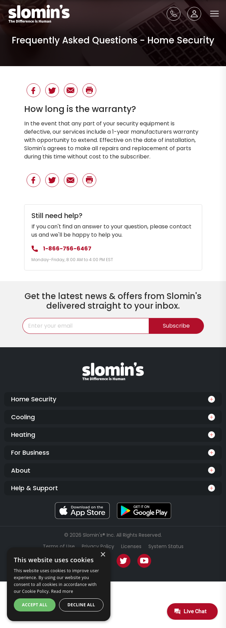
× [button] (102, 554)
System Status (166, 546)
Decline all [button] (81, 605)
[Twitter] (123, 561)
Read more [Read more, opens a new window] (62, 591)
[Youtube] (144, 561)
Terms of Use (59, 546)
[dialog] (58, 584)
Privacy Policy (98, 546)
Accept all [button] (35, 605)
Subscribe (176, 329)
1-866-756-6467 (61, 249)
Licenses (131, 546)
